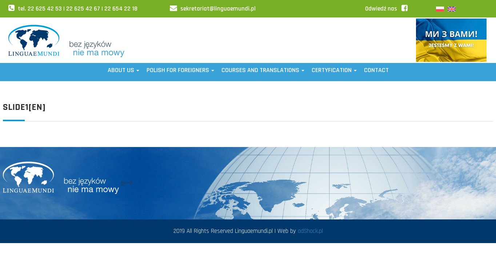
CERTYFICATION (334, 70)
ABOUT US (123, 70)
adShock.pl (310, 231)
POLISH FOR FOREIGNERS (180, 70)
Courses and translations (262, 70)
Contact (376, 70)
